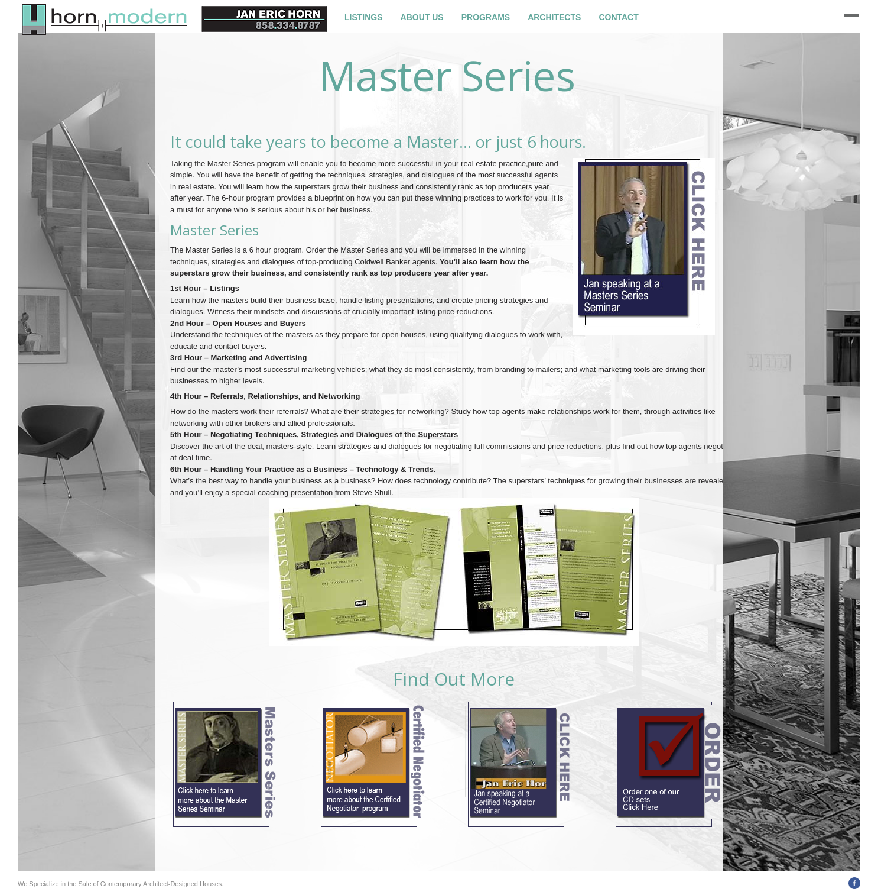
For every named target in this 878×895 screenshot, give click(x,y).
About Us (422, 17)
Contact (618, 17)
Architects (554, 17)
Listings (363, 17)
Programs (485, 17)
